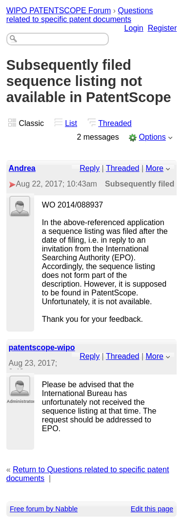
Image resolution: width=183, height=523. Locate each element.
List (71, 123)
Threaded (115, 123)
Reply (90, 168)
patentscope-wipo (42, 347)
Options (152, 137)
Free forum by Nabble (44, 509)
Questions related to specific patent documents (79, 14)
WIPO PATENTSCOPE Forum (58, 10)
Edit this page (152, 509)
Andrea (22, 168)
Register (162, 28)
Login (133, 28)
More (154, 168)
